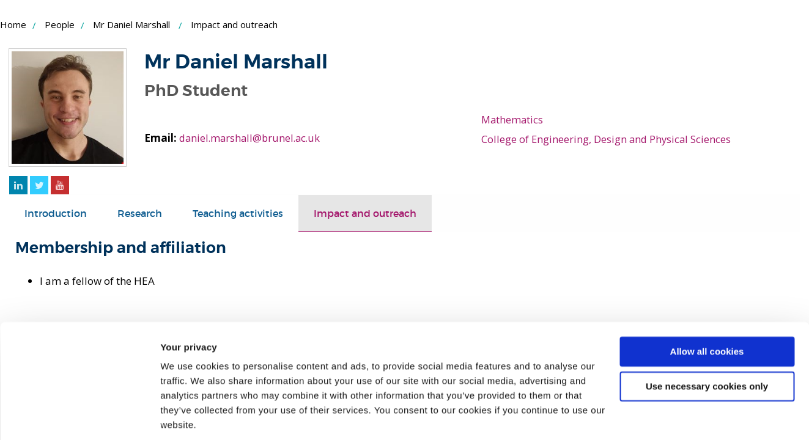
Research (145, 213)
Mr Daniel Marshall (131, 24)
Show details (188, 416)
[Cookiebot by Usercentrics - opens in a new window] (79, 416)
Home (13, 24)
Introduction (57, 213)
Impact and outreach (381, 213)
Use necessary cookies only (707, 343)
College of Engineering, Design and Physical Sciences (607, 139)
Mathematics (513, 119)
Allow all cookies (707, 309)
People (60, 24)
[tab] (57, 213)
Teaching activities (247, 213)
